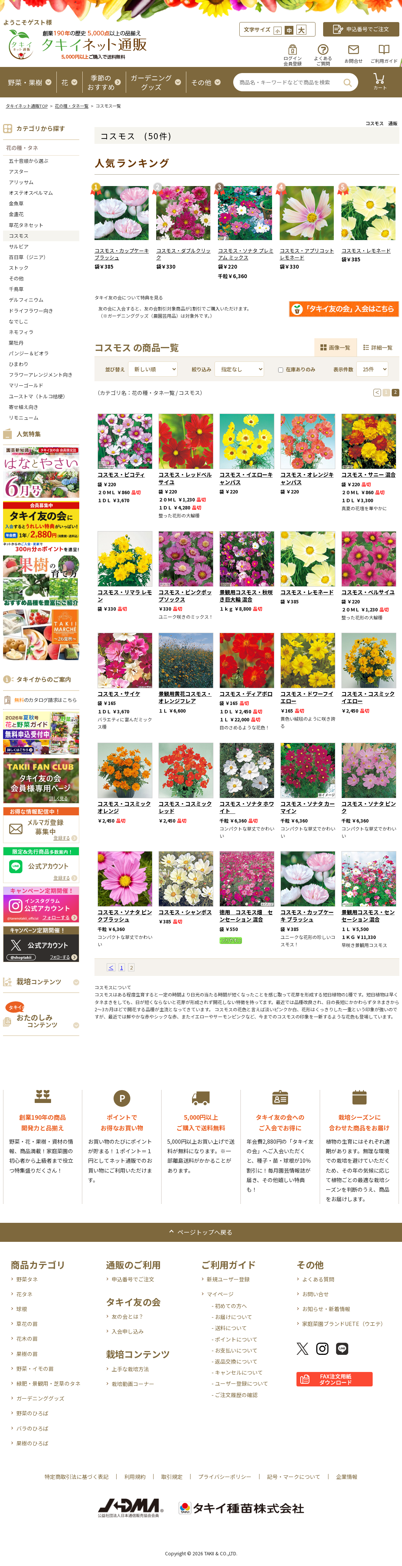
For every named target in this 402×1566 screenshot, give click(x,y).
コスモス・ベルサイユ (368, 592)
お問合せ (353, 60)
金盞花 (16, 214)
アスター (19, 171)
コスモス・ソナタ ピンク (368, 807)
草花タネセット (26, 225)
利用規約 (135, 1476)
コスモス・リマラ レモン (125, 595)
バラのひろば (32, 1428)
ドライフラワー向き (31, 310)
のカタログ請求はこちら (45, 699)
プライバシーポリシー (224, 1476)
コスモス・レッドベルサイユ (185, 478)
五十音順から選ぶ (28, 160)
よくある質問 (318, 1279)
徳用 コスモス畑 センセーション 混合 (246, 915)
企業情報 (346, 1476)
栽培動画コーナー (133, 1384)
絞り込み (201, 369)
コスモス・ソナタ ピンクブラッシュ (125, 915)
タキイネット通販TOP (27, 106)
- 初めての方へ (229, 1306)
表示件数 (343, 369)
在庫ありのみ (297, 369)
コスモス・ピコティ (121, 474)
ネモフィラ (21, 332)
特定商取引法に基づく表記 (77, 1476)
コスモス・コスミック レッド (185, 807)
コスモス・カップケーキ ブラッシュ (121, 254)
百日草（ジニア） (28, 257)
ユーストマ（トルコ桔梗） (38, 396)
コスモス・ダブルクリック (183, 254)
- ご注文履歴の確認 (234, 1395)
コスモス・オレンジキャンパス (307, 478)
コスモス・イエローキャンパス (246, 478)
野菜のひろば (32, 1413)
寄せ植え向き (23, 407)
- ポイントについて (234, 1339)
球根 (21, 1309)
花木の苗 (27, 1338)
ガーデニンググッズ (40, 1398)
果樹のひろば (32, 1443)
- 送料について (229, 1328)
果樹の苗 (27, 1354)
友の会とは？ (128, 1316)
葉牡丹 (16, 342)
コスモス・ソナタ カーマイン (307, 807)
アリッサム (21, 182)
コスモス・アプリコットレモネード (307, 254)
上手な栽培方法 (130, 1369)
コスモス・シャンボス (185, 912)
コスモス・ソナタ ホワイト (246, 807)
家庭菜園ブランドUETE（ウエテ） (344, 1323)
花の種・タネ (22, 147)
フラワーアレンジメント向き (41, 374)
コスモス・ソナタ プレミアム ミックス (246, 254)
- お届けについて (231, 1317)
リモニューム (23, 417)
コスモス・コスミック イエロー (368, 697)
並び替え (115, 369)
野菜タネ (27, 1279)
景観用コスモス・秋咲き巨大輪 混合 (246, 595)
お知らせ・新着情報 (326, 1309)
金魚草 (16, 203)
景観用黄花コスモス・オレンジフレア (185, 697)
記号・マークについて (293, 1476)
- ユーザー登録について (239, 1383)
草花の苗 (27, 1323)
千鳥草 (16, 289)
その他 (16, 278)
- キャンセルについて (237, 1372)
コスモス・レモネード (366, 250)
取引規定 (172, 1476)
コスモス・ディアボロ (245, 693)
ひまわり (19, 364)
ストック (19, 267)
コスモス (19, 235)
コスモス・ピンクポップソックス (185, 595)
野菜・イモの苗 (35, 1368)
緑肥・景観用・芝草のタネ (48, 1383)
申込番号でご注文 (133, 1279)
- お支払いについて (234, 1350)
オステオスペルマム (31, 192)
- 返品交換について (234, 1361)
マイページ (220, 1294)
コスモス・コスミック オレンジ (124, 807)
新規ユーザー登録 (228, 1279)
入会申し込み (128, 1331)
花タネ (24, 1294)
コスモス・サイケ (119, 693)
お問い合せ (315, 1294)
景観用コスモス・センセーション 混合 (368, 915)
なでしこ (19, 321)
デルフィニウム (26, 299)
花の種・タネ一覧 (71, 106)
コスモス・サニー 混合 (368, 474)
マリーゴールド (26, 385)
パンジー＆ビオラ (29, 353)
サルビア (19, 246)
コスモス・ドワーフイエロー (306, 697)
